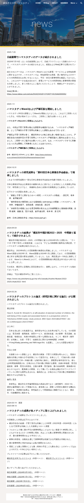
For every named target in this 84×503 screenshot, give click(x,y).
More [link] (73, 3)
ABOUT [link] (55, 3)
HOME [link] (38, 3)
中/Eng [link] (46, 3)
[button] (81, 3)
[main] (42, 23)
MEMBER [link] (64, 3)
